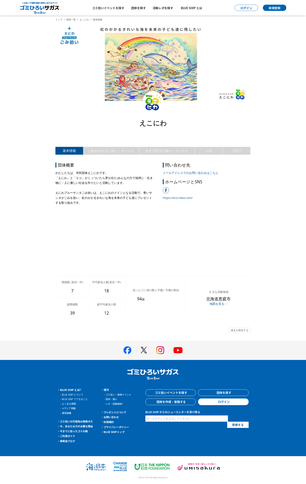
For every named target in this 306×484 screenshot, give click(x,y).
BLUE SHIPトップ (115, 432)
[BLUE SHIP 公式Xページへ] (144, 350)
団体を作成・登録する (170, 401)
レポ (208, 150)
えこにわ (84, 19)
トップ (58, 19)
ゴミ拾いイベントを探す (108, 8)
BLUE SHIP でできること (76, 399)
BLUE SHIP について (73, 394)
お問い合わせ (112, 417)
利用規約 (109, 422)
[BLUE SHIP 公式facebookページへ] (127, 350)
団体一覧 (71, 19)
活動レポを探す (163, 8)
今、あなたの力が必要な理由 (78, 426)
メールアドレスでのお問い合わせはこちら (190, 173)
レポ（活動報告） (116, 404)
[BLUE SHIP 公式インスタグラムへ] (160, 350)
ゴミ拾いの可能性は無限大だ (78, 421)
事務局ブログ (68, 441)
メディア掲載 (69, 408)
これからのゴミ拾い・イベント (111, 150)
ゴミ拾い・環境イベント (119, 394)
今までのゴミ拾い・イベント (166, 150)
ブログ (237, 150)
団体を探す (138, 8)
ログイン (223, 401)
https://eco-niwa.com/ (178, 198)
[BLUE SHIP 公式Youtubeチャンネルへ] (177, 350)
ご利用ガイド (68, 436)
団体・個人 (112, 399)
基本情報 (69, 150)
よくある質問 (69, 404)
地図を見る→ (218, 304)
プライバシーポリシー (117, 427)
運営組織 (67, 413)
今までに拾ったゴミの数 (75, 431)
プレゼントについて (116, 412)
